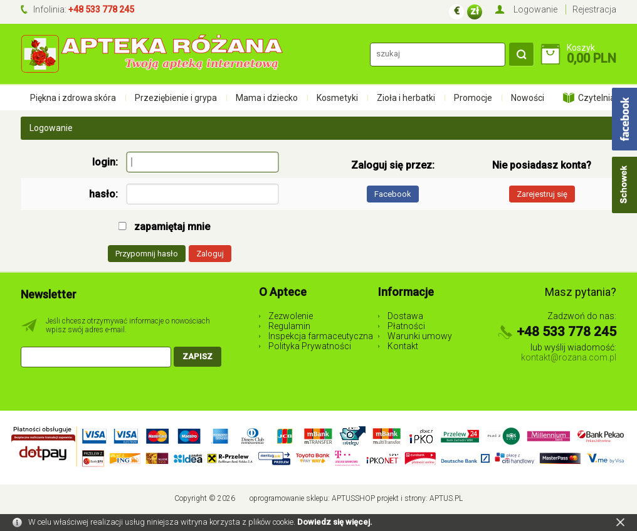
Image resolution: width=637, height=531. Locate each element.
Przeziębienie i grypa (176, 98)
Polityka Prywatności (309, 346)
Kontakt (402, 346)
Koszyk (581, 48)
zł (474, 11)
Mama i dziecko (267, 98)
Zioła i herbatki (406, 98)
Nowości (527, 98)
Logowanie (535, 9)
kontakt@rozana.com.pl (568, 357)
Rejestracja (594, 9)
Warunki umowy (419, 336)
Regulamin (289, 326)
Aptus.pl (446, 498)
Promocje (473, 98)
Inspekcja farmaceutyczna (320, 336)
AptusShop (353, 498)
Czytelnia (596, 98)
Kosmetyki (337, 98)
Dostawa (405, 316)
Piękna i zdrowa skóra (73, 98)
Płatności (406, 326)
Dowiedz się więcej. (334, 522)
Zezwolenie (290, 316)
